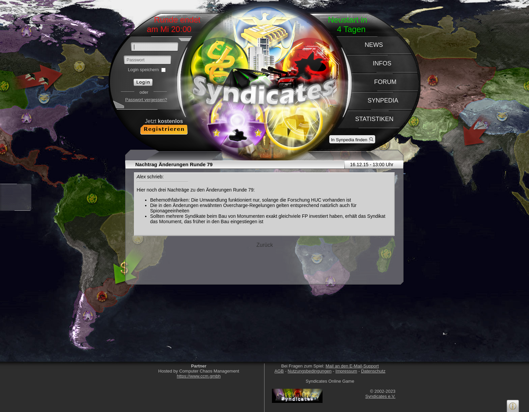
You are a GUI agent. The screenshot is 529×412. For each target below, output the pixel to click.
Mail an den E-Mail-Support (352, 366)
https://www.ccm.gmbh (199, 376)
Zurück (264, 245)
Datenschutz (373, 371)
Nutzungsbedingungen (310, 371)
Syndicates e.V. (380, 396)
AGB (279, 371)
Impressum (346, 371)
